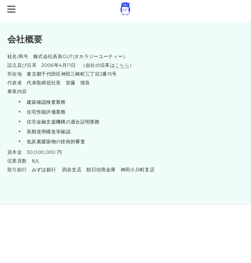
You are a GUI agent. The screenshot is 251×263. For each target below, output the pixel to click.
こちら (122, 65)
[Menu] (12, 9)
